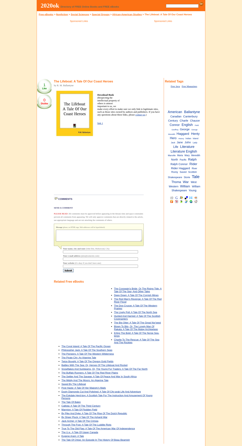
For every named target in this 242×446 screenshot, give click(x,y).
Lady (195, 142)
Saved (183, 172)
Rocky (174, 172)
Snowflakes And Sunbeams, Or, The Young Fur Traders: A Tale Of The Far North (104, 371)
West (194, 182)
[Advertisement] (79, 50)
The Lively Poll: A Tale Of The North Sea (135, 314)
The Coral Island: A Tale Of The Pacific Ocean (86, 348)
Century (173, 120)
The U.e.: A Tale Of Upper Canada (79, 434)
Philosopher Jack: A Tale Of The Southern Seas (86, 352)
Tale (195, 176)
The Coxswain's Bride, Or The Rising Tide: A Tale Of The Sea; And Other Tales (138, 292)
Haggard (183, 134)
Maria (180, 155)
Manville (172, 155)
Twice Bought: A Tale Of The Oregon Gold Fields (87, 363)
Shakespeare (175, 177)
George (185, 129)
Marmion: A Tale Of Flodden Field (79, 411)
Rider (193, 164)
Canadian (176, 116)
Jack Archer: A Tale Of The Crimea (79, 423)
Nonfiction (62, 14)
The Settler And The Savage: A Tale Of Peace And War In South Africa (99, 378)
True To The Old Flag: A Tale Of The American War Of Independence (98, 430)
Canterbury (190, 116)
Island (195, 138)
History (181, 138)
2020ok (50, 5)
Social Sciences (80, 14)
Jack (173, 142)
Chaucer (195, 120)
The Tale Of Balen (71, 404)
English (187, 125)
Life (175, 146)
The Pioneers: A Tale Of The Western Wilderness (87, 356)
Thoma (176, 182)
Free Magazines (189, 86)
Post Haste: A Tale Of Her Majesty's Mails (83, 390)
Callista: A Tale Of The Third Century (80, 408)
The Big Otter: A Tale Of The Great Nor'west (137, 324)
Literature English (184, 151)
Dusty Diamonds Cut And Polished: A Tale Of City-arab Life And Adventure (101, 393)
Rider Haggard (180, 168)
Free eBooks (46, 14)
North (174, 159)
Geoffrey (174, 130)
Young (192, 190)
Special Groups (101, 14)
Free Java (175, 86)
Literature (187, 147)
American (175, 112)
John (188, 142)
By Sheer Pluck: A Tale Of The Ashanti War (84, 419)
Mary (187, 155)
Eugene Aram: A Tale (72, 438)
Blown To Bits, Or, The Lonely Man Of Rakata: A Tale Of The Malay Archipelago (136, 330)
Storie (187, 177)
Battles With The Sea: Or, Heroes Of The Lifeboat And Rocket (94, 367)
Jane (180, 142)
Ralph (192, 159)
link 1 (100, 123)
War (186, 182)
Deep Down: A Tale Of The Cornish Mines (136, 297)
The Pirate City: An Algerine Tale (78, 359)
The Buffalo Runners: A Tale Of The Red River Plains (89, 375)
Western (173, 186)
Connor (175, 124)
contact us (140, 114)
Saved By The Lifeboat (73, 386)
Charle (184, 120)
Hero (173, 138)
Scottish (192, 172)
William (185, 186)
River (194, 168)
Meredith (195, 155)
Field (197, 125)
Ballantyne (192, 112)
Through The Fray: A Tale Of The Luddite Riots (86, 427)
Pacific (183, 159)
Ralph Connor (179, 164)
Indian (188, 138)
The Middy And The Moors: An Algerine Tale (85, 382)
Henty (195, 134)
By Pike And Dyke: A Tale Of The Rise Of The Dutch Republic (94, 415)
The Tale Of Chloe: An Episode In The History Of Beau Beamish (95, 442)
